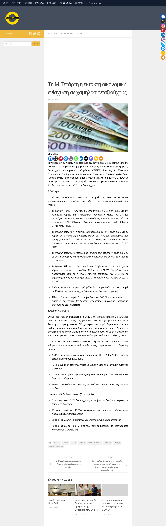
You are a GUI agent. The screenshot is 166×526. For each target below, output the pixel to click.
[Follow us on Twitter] (34, 33)
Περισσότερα (95, 3)
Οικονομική (107, 443)
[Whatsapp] (75, 158)
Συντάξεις (117, 443)
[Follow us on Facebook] (30, 33)
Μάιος (90, 443)
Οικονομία (97, 443)
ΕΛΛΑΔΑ (39, 3)
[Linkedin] (81, 158)
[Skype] (163, 44)
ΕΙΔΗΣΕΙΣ (16, 3)
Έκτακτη (65, 443)
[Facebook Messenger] (65, 158)
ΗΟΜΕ (5, 3)
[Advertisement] (88, 57)
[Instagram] (163, 25)
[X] (55, 158)
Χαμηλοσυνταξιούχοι (56, 446)
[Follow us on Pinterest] (38, 33)
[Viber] (70, 158)
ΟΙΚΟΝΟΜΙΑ (66, 3)
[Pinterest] (60, 158)
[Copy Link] (96, 158)
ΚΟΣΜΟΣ (51, 3)
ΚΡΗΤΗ (28, 3)
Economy (57, 443)
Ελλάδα (73, 443)
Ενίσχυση (82, 443)
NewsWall (53, 33)
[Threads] (86, 158)
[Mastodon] (91, 158)
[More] (101, 158)
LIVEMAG (79, 3)
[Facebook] (50, 158)
